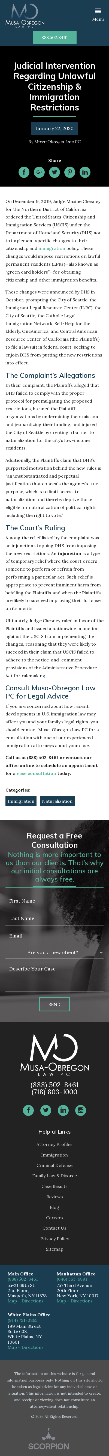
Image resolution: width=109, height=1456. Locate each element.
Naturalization (57, 801)
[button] (98, 15)
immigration (52, 248)
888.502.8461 (54, 37)
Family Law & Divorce (54, 1175)
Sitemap (54, 1249)
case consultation (36, 773)
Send (54, 1004)
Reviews (54, 1196)
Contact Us (54, 1228)
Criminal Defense (54, 1165)
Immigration (21, 801)
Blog (54, 1207)
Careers (54, 1217)
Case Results (54, 1186)
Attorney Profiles (54, 1144)
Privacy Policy (54, 1238)
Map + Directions (26, 1301)
